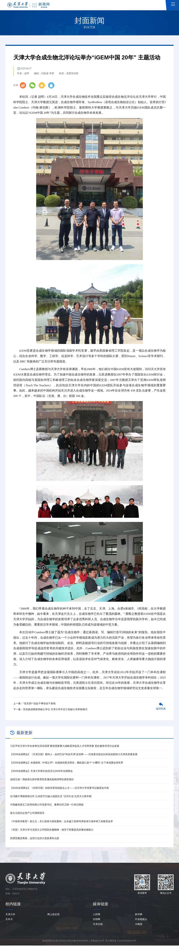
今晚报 (138, 924)
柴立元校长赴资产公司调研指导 (27, 813)
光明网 (96, 919)
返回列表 (161, 709)
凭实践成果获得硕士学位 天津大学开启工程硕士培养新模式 (55, 709)
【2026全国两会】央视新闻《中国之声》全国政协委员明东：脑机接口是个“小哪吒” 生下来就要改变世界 (66, 763)
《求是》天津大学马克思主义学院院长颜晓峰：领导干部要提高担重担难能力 (51, 830)
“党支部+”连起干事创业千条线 (39, 704)
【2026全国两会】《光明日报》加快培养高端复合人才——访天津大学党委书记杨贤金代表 (59, 788)
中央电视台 (141, 919)
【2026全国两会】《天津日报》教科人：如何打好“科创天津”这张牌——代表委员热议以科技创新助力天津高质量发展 (73, 754)
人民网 (96, 914)
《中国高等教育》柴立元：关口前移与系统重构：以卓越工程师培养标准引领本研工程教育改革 (61, 821)
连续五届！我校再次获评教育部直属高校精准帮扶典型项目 (42, 779)
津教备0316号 (98, 941)
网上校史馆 (53, 914)
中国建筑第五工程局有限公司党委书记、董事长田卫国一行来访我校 (47, 805)
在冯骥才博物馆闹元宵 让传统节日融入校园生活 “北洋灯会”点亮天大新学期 (51, 796)
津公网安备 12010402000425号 (121, 941)
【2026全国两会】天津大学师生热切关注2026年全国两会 (41, 771)
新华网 (138, 914)
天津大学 (10, 914)
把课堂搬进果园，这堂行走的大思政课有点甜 (34, 838)
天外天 (9, 919)
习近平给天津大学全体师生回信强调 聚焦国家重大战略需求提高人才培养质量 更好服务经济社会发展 (64, 746)
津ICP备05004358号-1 (79, 941)
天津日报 (98, 924)
